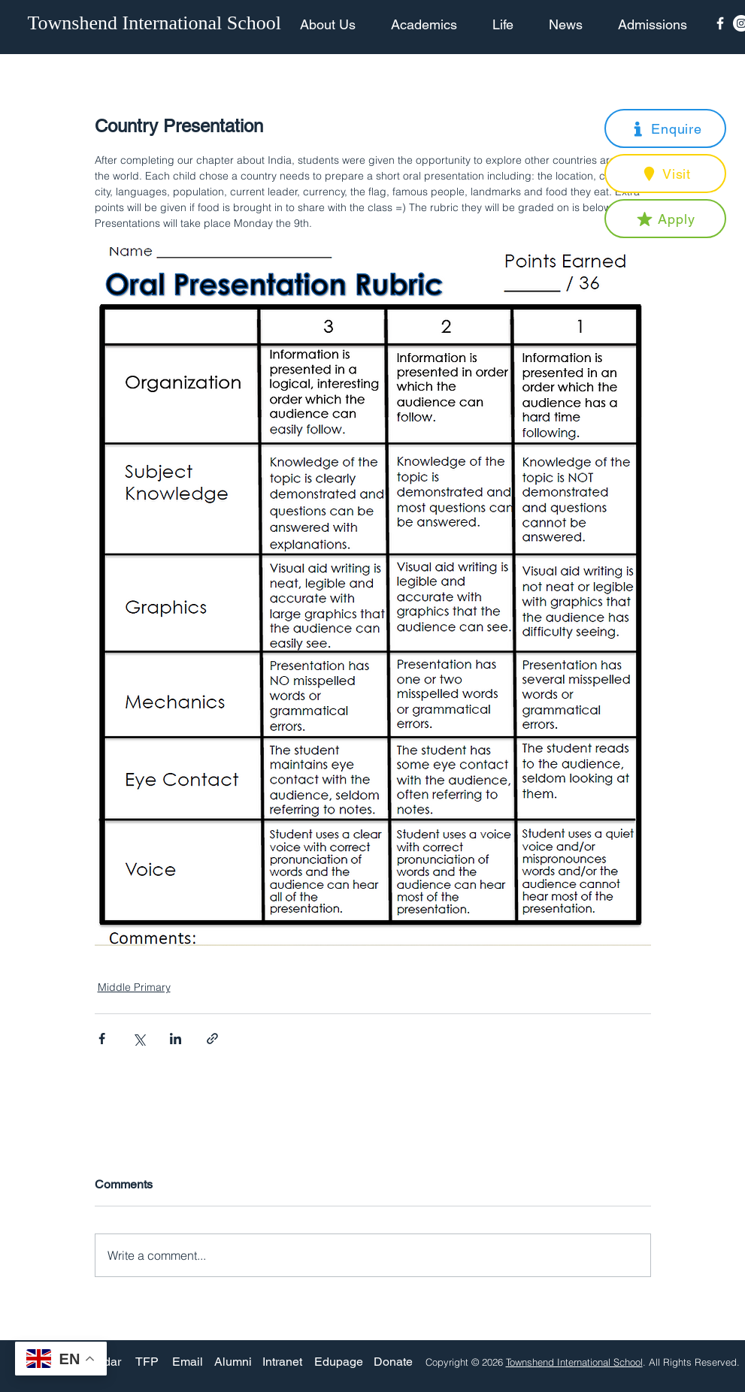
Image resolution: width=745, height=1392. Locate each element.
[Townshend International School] (157, 23)
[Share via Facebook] (102, 1038)
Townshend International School (574, 1362)
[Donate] (393, 1361)
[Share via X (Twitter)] (139, 1038)
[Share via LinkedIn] (175, 1038)
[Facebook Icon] (720, 23)
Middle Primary (134, 987)
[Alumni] (233, 1361)
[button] (665, 128)
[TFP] (147, 1361)
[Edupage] (338, 1361)
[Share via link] (212, 1038)
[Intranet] (282, 1361)
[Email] (187, 1361)
